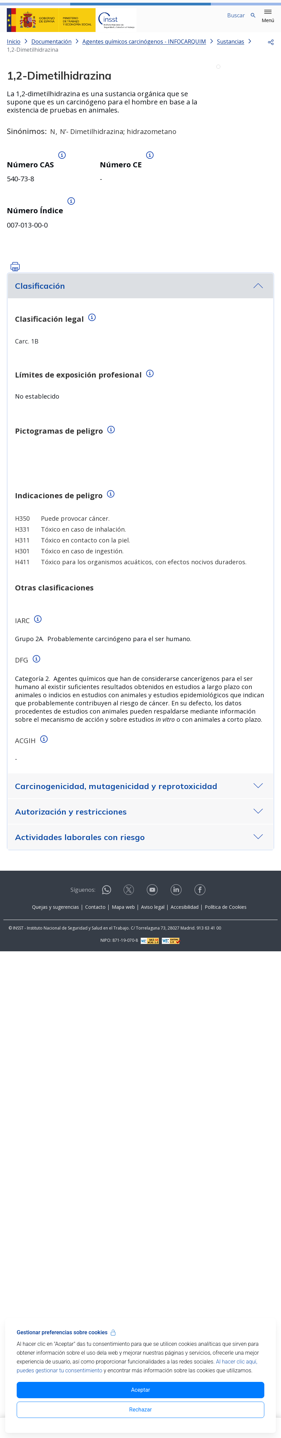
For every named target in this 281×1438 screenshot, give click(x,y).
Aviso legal (153, 938)
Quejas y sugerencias (55, 938)
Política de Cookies (226, 938)
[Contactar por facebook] (200, 923)
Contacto (95, 938)
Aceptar (140, 1390)
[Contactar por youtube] (153, 923)
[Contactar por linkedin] (177, 923)
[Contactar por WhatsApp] (106, 924)
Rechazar (140, 1409)
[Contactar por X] (129, 923)
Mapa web (123, 938)
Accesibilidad (185, 938)
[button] (268, 16)
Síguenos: (83, 921)
